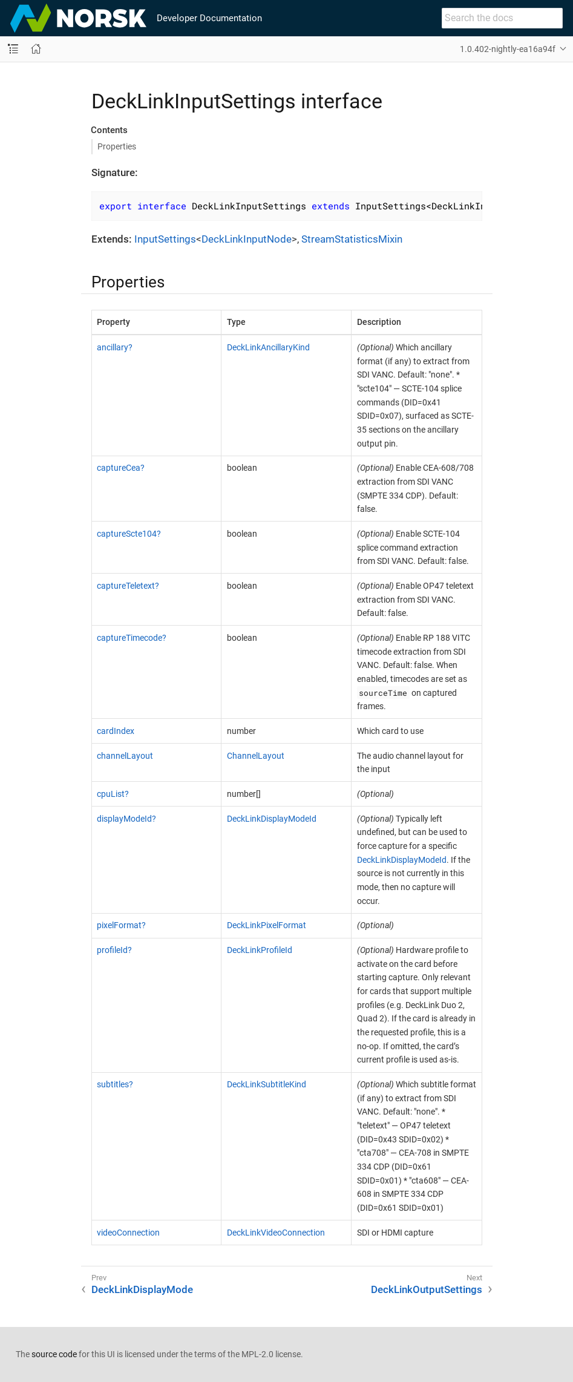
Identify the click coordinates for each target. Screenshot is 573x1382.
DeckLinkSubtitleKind (266, 1084)
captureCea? (121, 468)
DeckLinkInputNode (246, 239)
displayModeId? (126, 819)
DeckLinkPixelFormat (266, 925)
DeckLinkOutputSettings (426, 1289)
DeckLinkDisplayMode (142, 1289)
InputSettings (165, 239)
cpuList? (113, 794)
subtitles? (115, 1084)
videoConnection (128, 1232)
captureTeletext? (128, 586)
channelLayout (125, 756)
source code (54, 1354)
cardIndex (115, 731)
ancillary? (115, 347)
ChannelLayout (255, 756)
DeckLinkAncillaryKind (268, 347)
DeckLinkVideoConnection (276, 1232)
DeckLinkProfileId (259, 950)
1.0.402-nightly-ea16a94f (507, 49)
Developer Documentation (209, 18)
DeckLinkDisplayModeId (271, 819)
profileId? (114, 950)
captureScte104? (129, 534)
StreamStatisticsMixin (351, 239)
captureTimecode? (131, 638)
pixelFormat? (121, 925)
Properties (116, 146)
